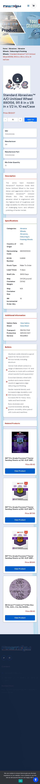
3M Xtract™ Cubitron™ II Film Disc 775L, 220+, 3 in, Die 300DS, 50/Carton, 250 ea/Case (19, 606)
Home (4, 26)
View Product (19, 471)
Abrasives (13, 49)
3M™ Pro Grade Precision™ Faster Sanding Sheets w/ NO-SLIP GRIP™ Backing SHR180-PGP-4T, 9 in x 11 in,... (19, 459)
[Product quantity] (12, 119)
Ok (20, 781)
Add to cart (30, 120)
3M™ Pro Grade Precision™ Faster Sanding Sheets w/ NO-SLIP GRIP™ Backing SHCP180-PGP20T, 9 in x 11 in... (19, 557)
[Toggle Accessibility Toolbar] (35, 779)
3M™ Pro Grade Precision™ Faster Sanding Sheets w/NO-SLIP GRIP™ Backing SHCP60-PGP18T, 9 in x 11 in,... (19, 508)
